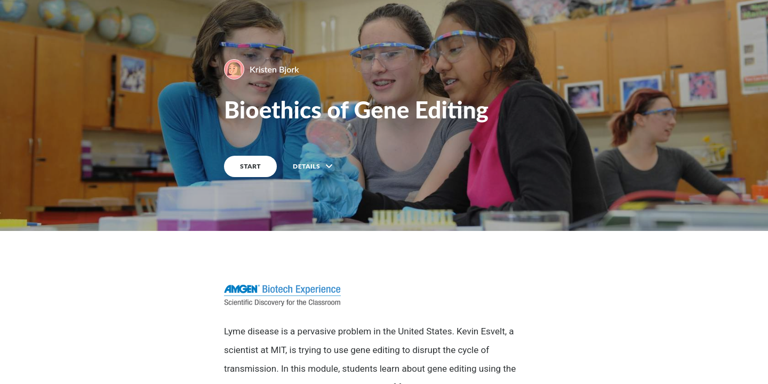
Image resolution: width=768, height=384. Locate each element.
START (250, 166)
